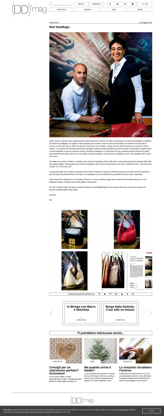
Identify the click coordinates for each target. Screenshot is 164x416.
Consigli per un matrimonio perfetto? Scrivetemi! (64, 370)
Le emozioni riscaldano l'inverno (135, 369)
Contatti (96, 4)
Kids (114, 10)
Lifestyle (61, 10)
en (146, 4)
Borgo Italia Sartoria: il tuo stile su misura (120, 308)
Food (139, 10)
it (143, 4)
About (81, 4)
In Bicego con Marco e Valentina (81, 308)
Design (87, 10)
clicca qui (125, 412)
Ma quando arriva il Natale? (97, 369)
